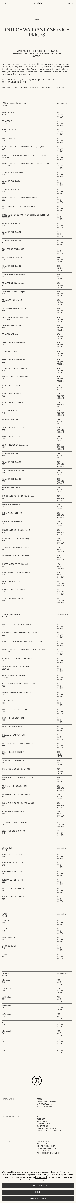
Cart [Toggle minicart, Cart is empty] (70, 3)
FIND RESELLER (43, 1124)
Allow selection (38, 1198)
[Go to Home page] (38, 3)
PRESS (39, 1099)
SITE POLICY (42, 1144)
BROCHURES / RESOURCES (48, 1131)
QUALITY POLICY (44, 1151)
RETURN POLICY (43, 1121)
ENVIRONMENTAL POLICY (47, 1148)
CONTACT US (42, 1126)
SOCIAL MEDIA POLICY (46, 1146)
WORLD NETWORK (44, 1106)
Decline (38, 1192)
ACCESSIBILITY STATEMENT (48, 1153)
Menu (4, 3)
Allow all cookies (38, 1186)
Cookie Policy (41, 1177)
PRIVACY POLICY (44, 1141)
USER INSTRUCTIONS (45, 1129)
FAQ (38, 1117)
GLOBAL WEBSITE (44, 1104)
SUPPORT (41, 1119)
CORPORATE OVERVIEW (46, 1102)
